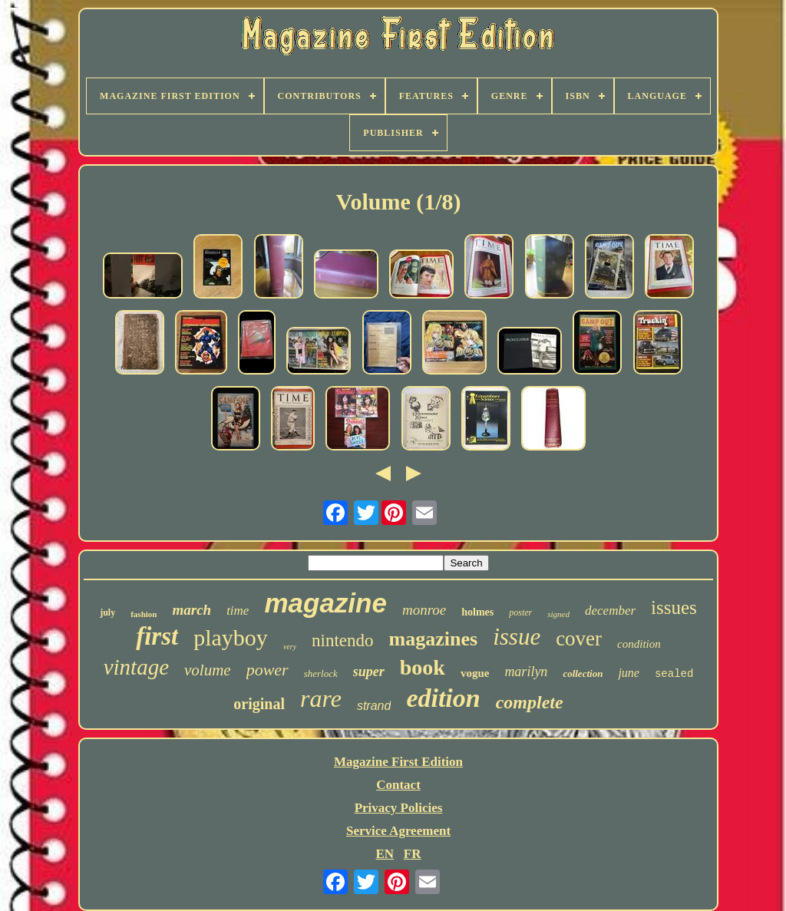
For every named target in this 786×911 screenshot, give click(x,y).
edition (443, 698)
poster (520, 612)
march (191, 610)
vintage (136, 667)
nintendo (343, 640)
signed (558, 614)
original (259, 703)
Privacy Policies (399, 807)
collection (583, 673)
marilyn (525, 671)
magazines (433, 639)
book (422, 667)
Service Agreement (398, 831)
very (289, 646)
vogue (475, 673)
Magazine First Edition (398, 761)
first (157, 636)
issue (516, 636)
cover (579, 638)
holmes (477, 612)
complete (529, 702)
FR (412, 854)
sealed (674, 674)
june (628, 672)
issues (674, 607)
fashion (143, 614)
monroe (424, 610)
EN (384, 854)
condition (639, 644)
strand (374, 705)
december (610, 610)
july (107, 612)
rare (321, 698)
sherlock (321, 673)
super (369, 671)
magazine (325, 603)
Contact (398, 784)
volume (207, 670)
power (267, 669)
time (237, 610)
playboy (230, 637)
